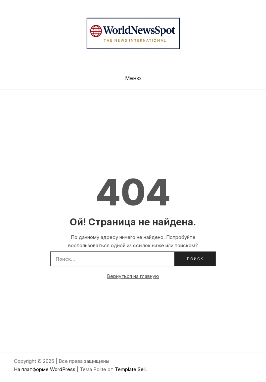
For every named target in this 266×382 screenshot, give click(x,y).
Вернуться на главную (133, 276)
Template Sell (130, 369)
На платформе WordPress (45, 369)
